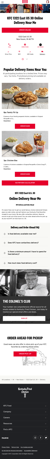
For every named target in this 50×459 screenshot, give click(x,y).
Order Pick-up (25, 354)
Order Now (25, 126)
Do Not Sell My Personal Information (12, 450)
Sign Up (24, 318)
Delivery (42, 54)
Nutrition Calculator (25, 183)
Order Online (25, 30)
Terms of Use (15, 447)
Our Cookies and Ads (27, 447)
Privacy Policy (6, 447)
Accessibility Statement (30, 450)
